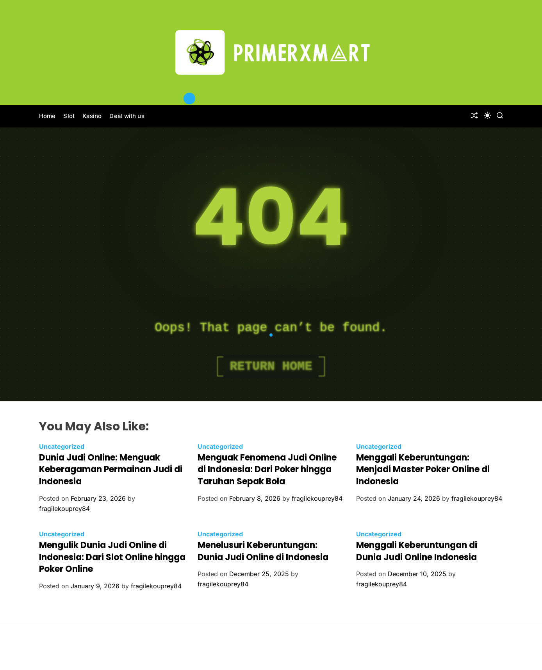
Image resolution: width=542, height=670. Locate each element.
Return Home (271, 366)
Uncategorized (61, 446)
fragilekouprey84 (64, 508)
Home (47, 116)
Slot (68, 116)
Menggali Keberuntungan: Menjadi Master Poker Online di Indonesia (423, 469)
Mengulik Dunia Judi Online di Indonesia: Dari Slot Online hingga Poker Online (112, 557)
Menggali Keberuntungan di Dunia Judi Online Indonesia (416, 551)
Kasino (92, 116)
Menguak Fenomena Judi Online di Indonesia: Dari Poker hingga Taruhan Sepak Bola (267, 469)
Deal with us (126, 116)
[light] (487, 115)
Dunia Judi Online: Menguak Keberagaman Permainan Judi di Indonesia (110, 469)
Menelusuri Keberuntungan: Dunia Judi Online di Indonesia (263, 551)
